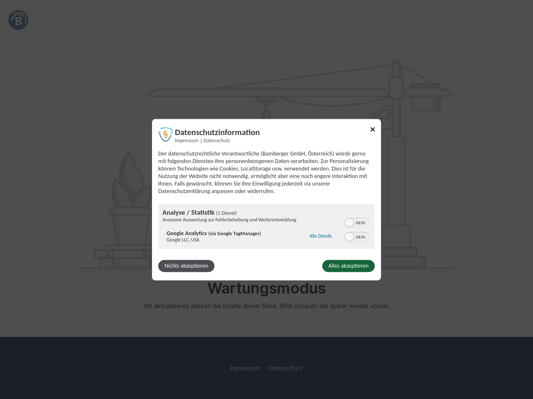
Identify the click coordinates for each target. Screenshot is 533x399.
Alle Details (320, 236)
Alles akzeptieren (349, 265)
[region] (266, 227)
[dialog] (266, 199)
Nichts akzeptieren (186, 265)
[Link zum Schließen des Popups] (373, 130)
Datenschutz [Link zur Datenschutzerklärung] (217, 140)
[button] (349, 222)
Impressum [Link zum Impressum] (187, 140)
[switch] (357, 222)
